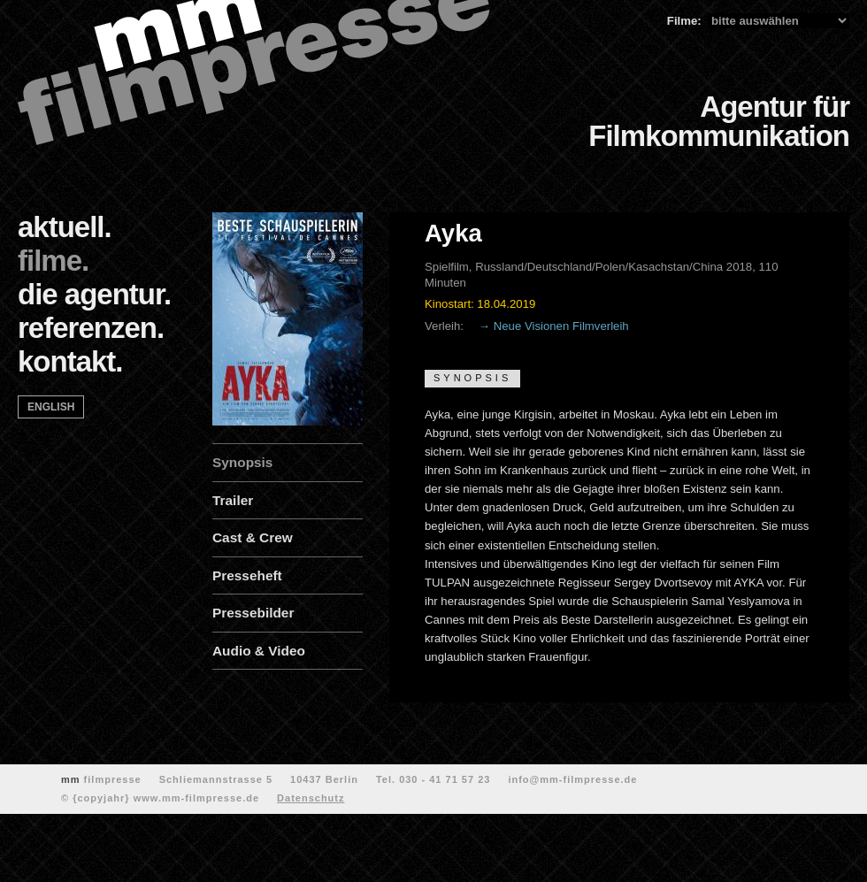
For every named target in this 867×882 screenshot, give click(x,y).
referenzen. (91, 327)
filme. (53, 260)
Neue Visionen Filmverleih (561, 326)
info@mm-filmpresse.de (572, 779)
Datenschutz (310, 798)
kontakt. (70, 361)
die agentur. (94, 294)
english (50, 407)
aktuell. (64, 227)
